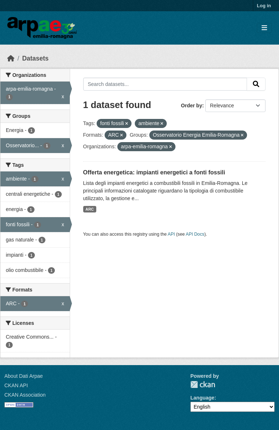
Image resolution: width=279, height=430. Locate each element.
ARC (89, 209)
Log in (264, 5)
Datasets (35, 58)
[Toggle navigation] (264, 28)
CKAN (202, 384)
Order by (191, 105)
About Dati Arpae (23, 376)
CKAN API (16, 385)
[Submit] (256, 84)
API (171, 234)
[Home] (11, 58)
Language (202, 398)
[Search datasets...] (165, 84)
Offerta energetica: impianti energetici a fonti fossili (154, 172)
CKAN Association (25, 395)
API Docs (195, 234)
